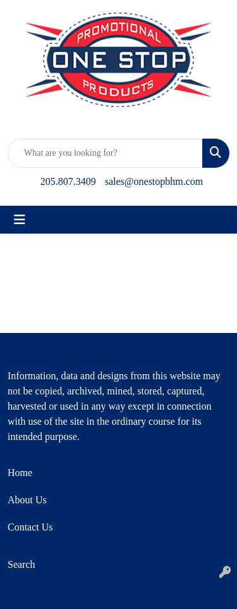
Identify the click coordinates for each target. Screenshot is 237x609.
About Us (27, 499)
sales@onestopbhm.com (154, 181)
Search (21, 564)
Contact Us (30, 527)
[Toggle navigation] (19, 220)
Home (20, 472)
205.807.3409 (68, 181)
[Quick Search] (105, 153)
